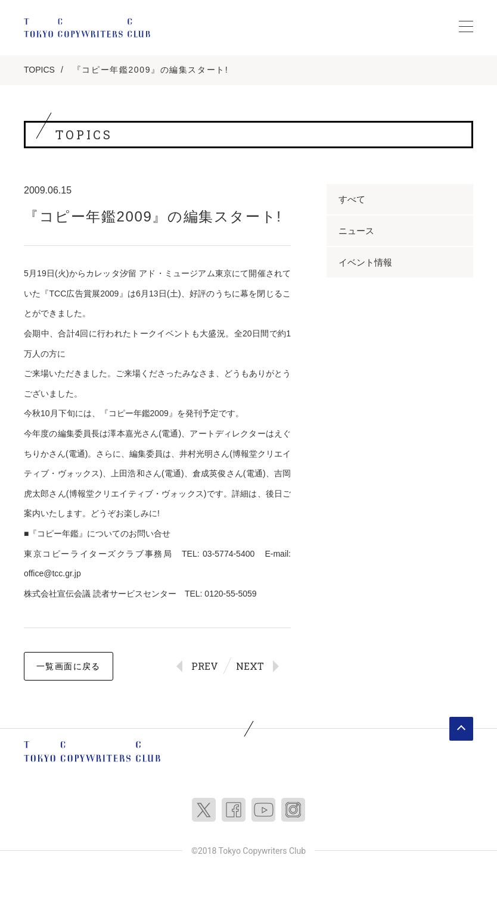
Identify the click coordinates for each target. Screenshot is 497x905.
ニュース (356, 231)
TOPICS (39, 69)
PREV (204, 666)
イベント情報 (365, 262)
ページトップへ (461, 729)
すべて (351, 199)
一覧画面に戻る (68, 666)
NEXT (250, 666)
